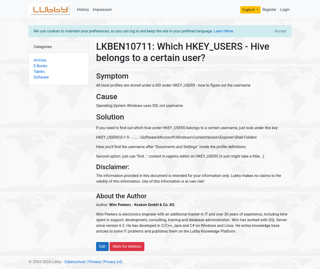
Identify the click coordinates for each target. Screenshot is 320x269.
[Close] (280, 31)
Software (41, 77)
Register (269, 9)
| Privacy (94, 262)
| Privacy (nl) (112, 262)
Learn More (223, 31)
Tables (39, 71)
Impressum (102, 9)
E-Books (40, 66)
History (83, 9)
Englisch (249, 10)
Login (284, 9)
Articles (40, 60)
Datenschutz (75, 262)
